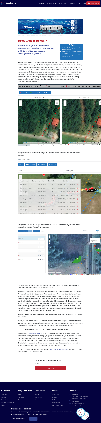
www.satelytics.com (35, 333)
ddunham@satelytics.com (59, 349)
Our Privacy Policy (20, 419)
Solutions (41, 3)
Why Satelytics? (52, 3)
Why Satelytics (25, 390)
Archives (37, 400)
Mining (3, 405)
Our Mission (55, 394)
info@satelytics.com (78, 403)
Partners (71, 3)
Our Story (55, 397)
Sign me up (51, 368)
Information (38, 397)
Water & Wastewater (7, 402)
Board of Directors (57, 405)
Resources (63, 3)
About (78, 3)
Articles (37, 394)
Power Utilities (5, 400)
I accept (33, 419)
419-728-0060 (76, 401)
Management (56, 402)
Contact (72, 390)
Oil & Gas (4, 394)
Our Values (55, 400)
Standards (21, 397)
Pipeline (3, 397)
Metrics (20, 394)
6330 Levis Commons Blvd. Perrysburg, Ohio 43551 (80, 396)
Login (84, 3)
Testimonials (22, 400)
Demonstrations (93, 3)
